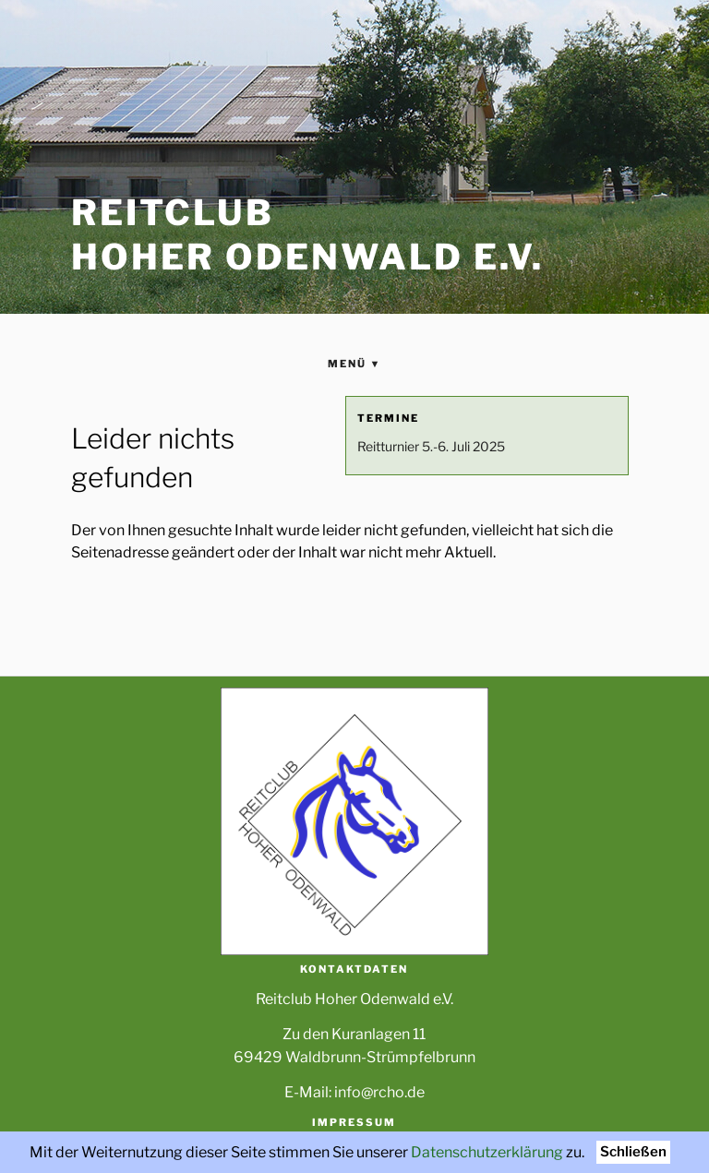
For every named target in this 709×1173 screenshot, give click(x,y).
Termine (388, 418)
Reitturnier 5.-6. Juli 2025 (431, 446)
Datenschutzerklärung (487, 1152)
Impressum (354, 1122)
